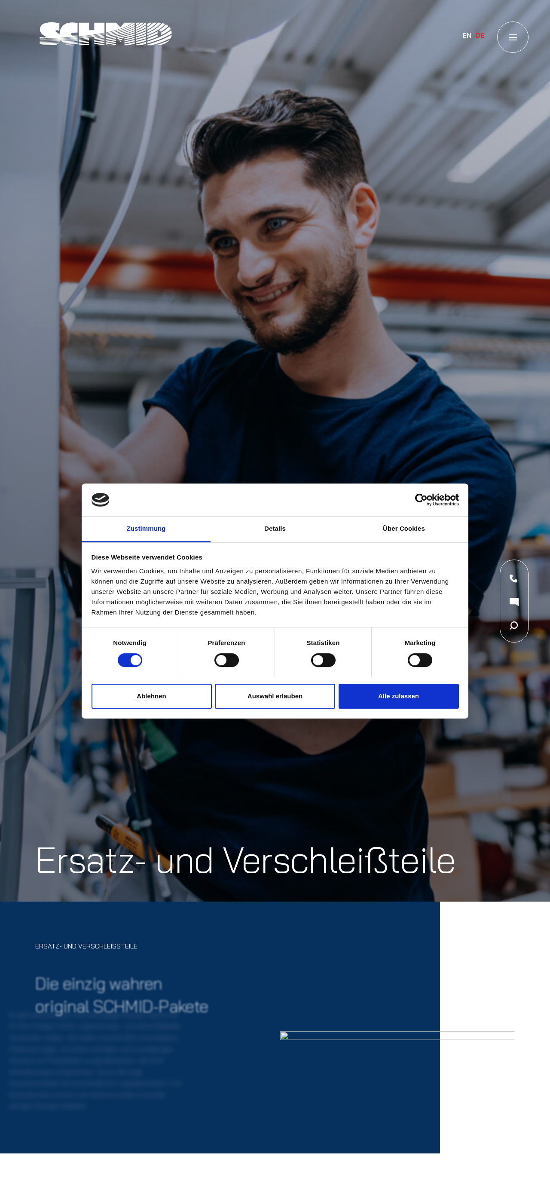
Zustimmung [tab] (146, 528)
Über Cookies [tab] (404, 528)
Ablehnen (151, 696)
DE (480, 35)
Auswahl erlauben (275, 696)
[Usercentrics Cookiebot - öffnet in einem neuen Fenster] (421, 499)
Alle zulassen (398, 696)
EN (467, 35)
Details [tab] (275, 528)
